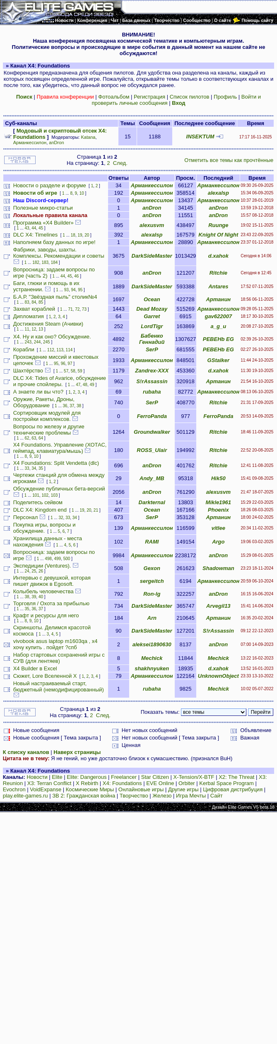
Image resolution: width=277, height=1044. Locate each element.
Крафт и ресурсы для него (46, 615)
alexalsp (218, 193)
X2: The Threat (236, 777)
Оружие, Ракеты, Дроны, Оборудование (44, 402)
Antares (218, 286)
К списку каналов (26, 752)
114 (69, 350)
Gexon (152, 568)
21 (96, 510)
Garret (152, 316)
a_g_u (218, 326)
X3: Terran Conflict (49, 783)
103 (54, 495)
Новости (36, 777)
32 (60, 517)
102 (44, 495)
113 (59, 350)
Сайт (216, 796)
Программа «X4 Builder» (43, 223)
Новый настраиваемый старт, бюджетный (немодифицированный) (58, 686)
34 (33, 468)
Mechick (151, 658)
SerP (152, 349)
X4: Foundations (122, 783)
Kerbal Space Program (226, 783)
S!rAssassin (151, 381)
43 (27, 228)
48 (85, 384)
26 (41, 571)
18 (73, 235)
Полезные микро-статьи (43, 208)
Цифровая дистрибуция (233, 789)
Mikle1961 (218, 502)
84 (33, 302)
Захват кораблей (34, 309)
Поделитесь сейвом (38, 502)
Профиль (225, 97)
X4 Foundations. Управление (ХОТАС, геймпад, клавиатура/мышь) (60, 448)
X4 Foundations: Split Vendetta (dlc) (56, 463)
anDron (56, 142)
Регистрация (149, 97)
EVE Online (160, 783)
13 (41, 329)
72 (77, 309)
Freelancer (124, 777)
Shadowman (218, 568)
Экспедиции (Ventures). (42, 566)
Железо (161, 796)
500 (66, 558)
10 (81, 193)
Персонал (25, 517)
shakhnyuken (152, 668)
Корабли (23, 349)
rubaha (152, 392)
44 (33, 228)
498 (48, 558)
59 (79, 371)
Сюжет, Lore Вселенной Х (45, 676)
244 (37, 342)
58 (73, 371)
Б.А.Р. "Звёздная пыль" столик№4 (55, 297)
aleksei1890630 (151, 644)
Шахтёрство (28, 370)
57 (66, 371)
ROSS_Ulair (152, 450)
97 (69, 363)
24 (27, 571)
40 (41, 596)
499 (57, 558)
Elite (57, 777)
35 (41, 468)
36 (65, 406)
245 (46, 342)
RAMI (152, 542)
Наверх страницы (77, 752)
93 (66, 290)
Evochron (14, 789)
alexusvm (152, 225)
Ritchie (218, 273)
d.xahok (218, 256)
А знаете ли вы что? (38, 392)
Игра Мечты (191, 796)
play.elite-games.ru (25, 796)
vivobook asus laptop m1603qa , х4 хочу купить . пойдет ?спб (55, 644)
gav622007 (218, 316)
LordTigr (152, 326)
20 (86, 235)
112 (50, 350)
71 (70, 309)
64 (41, 438)
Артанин (218, 299)
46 (76, 276)
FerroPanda (152, 416)
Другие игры (183, 789)
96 (63, 363)
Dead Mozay (151, 309)
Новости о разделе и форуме (49, 185)
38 (79, 406)
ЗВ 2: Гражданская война (83, 796)
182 (35, 262)
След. (120, 163)
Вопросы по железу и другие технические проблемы (48, 429)
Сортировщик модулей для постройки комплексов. (47, 416)
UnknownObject (218, 676)
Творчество (134, 796)
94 (73, 290)
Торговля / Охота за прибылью (51, 603)
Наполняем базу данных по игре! (54, 242)
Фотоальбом (113, 97)
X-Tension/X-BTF (193, 777)
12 (33, 329)
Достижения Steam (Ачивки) (48, 324)
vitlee (218, 528)
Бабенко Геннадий (151, 339)
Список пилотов (190, 97)
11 (27, 329)
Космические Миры (90, 789)
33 (27, 468)
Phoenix (218, 510)
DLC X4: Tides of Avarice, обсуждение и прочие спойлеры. (59, 381)
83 (27, 302)
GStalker (218, 360)
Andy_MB (152, 478)
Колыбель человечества (43, 591)
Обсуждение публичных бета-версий (59, 489)
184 (54, 262)
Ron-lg (151, 594)
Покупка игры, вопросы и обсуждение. (44, 528)
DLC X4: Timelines (35, 235)
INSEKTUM (200, 136)
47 (78, 384)
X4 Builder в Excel (35, 668)
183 (44, 262)
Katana (88, 137)
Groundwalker (152, 432)
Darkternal (152, 502)
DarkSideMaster (152, 256)
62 (27, 438)
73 (84, 309)
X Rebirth (87, 783)
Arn (152, 618)
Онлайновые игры (141, 789)
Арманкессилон (29, 142)
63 (33, 438)
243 (28, 342)
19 (79, 235)
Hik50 (218, 478)
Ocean (152, 299)
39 (33, 596)
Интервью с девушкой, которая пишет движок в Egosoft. (52, 581)
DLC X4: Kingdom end (40, 510)
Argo (218, 542)
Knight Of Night (218, 235)
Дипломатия (28, 316)
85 (41, 302)
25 (33, 571)
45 (41, 228)
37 (72, 406)
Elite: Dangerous (86, 777)
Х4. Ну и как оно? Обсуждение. (52, 337)
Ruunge (218, 225)
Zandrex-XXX (152, 370)
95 (80, 290)
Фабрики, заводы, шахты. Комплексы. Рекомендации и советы (58, 253)
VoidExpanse (45, 789)
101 (35, 495)
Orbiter (186, 783)
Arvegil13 (218, 606)
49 (92, 384)
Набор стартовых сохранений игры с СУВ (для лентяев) (59, 658)
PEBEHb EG (218, 339)
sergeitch (152, 581)
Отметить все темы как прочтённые (228, 160)
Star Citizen (155, 777)
